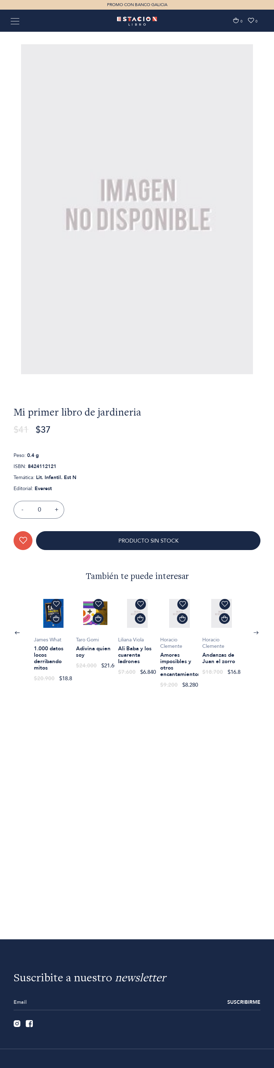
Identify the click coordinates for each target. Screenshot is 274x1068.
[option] (137, 252)
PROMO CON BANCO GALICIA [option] (137, 4)
